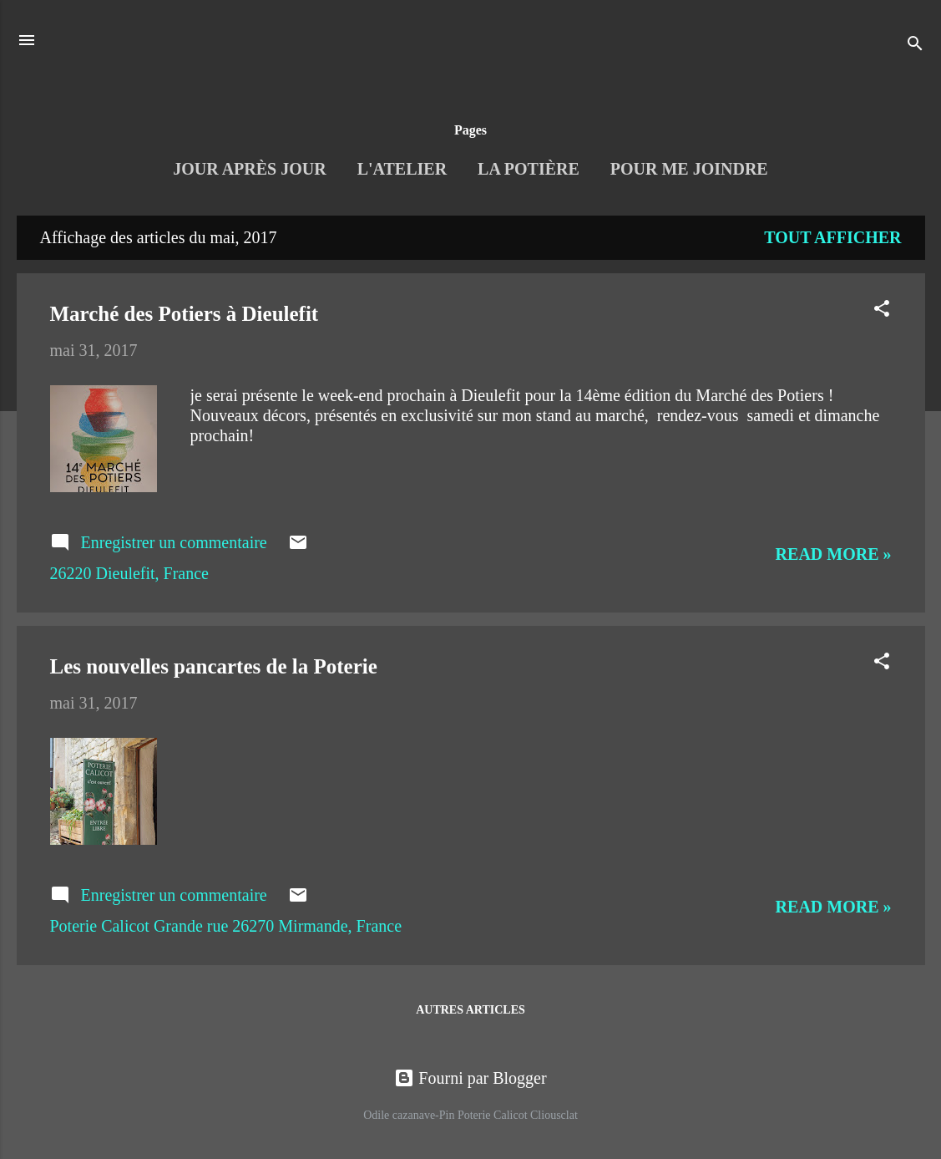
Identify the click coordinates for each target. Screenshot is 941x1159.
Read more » (834, 554)
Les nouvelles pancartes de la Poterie (213, 666)
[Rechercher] (915, 45)
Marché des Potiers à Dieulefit (184, 313)
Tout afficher (832, 237)
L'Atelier (402, 169)
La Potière (528, 169)
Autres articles (470, 1010)
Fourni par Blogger (470, 1078)
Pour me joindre (689, 169)
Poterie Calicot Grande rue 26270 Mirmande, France (226, 926)
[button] (882, 310)
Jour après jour (249, 169)
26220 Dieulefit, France (130, 573)
